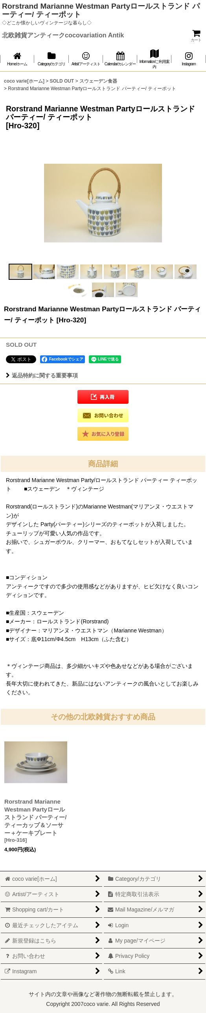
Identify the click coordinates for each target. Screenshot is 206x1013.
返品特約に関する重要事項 (42, 375)
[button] (20, 272)
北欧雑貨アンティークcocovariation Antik (63, 35)
